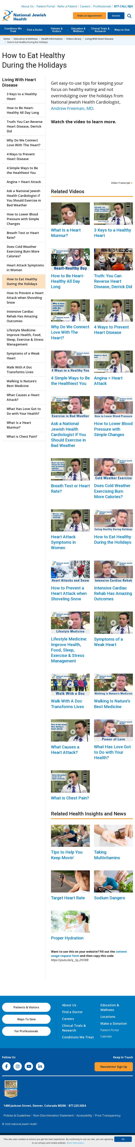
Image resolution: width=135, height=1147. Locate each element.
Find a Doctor (35, 29)
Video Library (73, 38)
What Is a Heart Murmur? (66, 233)
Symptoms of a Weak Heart (108, 642)
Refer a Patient (67, 6)
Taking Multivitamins (107, 855)
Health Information (52, 38)
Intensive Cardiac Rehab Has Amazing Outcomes (113, 593)
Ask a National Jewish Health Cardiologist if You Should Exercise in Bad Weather (68, 434)
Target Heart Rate (68, 897)
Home (7, 38)
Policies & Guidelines (17, 1115)
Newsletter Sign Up (113, 1067)
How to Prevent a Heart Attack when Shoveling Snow (69, 593)
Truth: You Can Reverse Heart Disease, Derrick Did (113, 281)
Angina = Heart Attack (108, 381)
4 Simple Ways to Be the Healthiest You (70, 381)
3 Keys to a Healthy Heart (112, 233)
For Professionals (26, 1031)
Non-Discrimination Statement (53, 1115)
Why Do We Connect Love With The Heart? (70, 332)
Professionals (102, 6)
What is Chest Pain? (70, 798)
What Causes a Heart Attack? (65, 750)
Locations (107, 1016)
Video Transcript (122, 182)
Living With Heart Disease (99, 38)
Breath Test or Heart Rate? (70, 488)
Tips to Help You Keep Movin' (66, 855)
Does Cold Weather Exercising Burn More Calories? (112, 491)
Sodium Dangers (109, 897)
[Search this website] (129, 15)
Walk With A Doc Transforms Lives (67, 704)
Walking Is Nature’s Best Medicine (112, 704)
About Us (27, 6)
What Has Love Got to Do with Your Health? (112, 752)
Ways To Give (26, 1019)
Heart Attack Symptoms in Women (63, 542)
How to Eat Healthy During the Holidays (112, 539)
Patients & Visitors (57, 30)
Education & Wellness (78, 30)
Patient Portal (45, 6)
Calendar (106, 1036)
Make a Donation (113, 1023)
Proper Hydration (67, 938)
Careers (85, 6)
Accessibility (84, 1115)
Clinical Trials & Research (100, 30)
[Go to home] (24, 16)
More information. (76, 1143)
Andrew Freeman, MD (72, 108)
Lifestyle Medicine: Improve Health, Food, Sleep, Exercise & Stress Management (69, 650)
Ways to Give (122, 29)
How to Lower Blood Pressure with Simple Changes (113, 429)
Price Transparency (108, 1115)
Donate (116, 15)
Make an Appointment (89, 15)
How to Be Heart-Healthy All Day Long (67, 281)
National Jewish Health (24, 1124)
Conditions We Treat (13, 30)
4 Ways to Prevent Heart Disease (111, 330)
